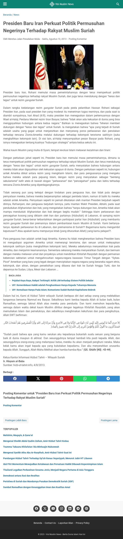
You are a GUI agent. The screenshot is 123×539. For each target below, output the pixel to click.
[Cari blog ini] (118, 4)
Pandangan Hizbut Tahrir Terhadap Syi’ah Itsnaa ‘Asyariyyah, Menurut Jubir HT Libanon (47, 458)
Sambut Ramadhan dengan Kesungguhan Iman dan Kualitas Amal (36, 487)
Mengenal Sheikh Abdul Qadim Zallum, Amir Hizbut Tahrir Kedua (36, 441)
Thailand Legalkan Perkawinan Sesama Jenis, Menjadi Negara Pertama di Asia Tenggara (48, 470)
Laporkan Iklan (65, 523)
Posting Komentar (78, 39)
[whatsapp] (85, 379)
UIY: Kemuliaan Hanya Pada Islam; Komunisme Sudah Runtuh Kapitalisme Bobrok (53, 290)
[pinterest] (61, 379)
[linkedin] (70, 508)
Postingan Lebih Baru (16, 420)
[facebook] (15, 379)
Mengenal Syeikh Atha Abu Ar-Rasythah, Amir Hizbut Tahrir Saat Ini (37, 452)
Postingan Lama (109, 420)
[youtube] (53, 508)
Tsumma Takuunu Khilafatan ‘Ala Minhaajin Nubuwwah (31, 447)
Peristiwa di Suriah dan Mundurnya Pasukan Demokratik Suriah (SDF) (38, 481)
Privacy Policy (83, 523)
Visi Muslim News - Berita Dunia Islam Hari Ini (65, 534)
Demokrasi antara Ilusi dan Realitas (21, 475)
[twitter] (38, 379)
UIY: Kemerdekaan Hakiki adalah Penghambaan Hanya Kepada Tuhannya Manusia (54, 285)
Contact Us (50, 523)
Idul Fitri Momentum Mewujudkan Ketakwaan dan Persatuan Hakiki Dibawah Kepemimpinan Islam (53, 464)
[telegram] (108, 379)
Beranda (38, 523)
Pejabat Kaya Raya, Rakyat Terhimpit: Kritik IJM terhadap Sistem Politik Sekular (52, 280)
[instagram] (61, 508)
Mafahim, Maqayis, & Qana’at (18, 435)
